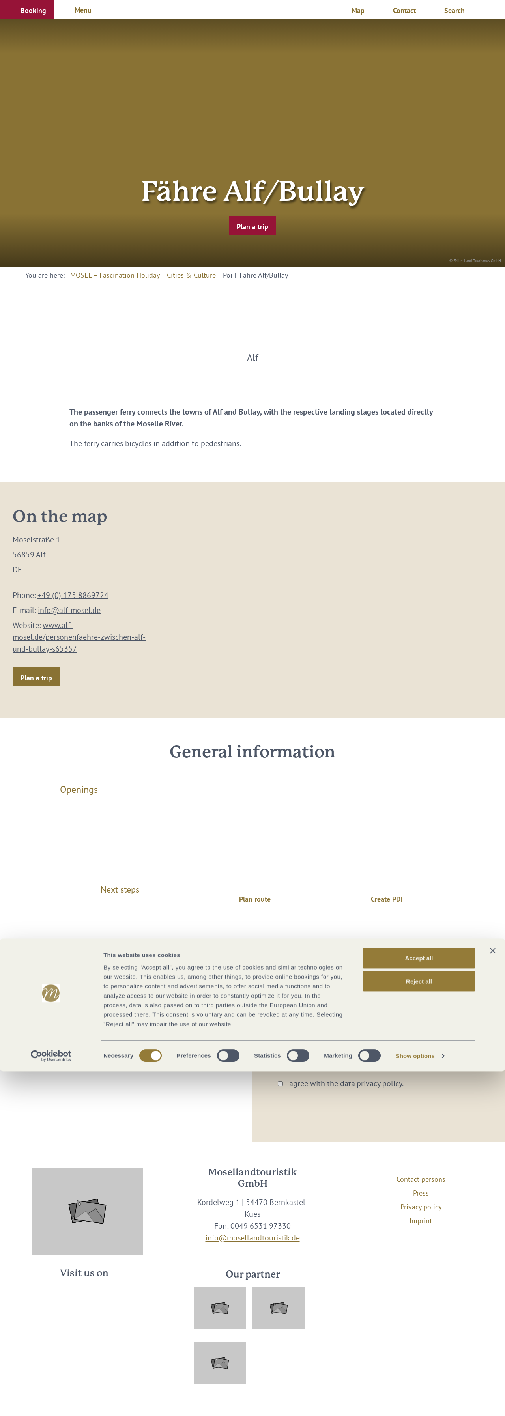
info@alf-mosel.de (69, 610)
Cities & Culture (191, 275)
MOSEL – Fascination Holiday (115, 275)
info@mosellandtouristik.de (253, 1238)
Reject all (419, 1326)
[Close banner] (493, 1295)
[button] (27, 9)
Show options (415, 1400)
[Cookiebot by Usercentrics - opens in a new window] (51, 1401)
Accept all (419, 1302)
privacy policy (379, 1083)
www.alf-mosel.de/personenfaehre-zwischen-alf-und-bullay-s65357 (79, 637)
